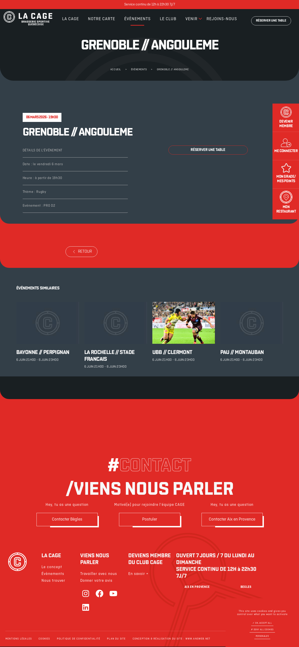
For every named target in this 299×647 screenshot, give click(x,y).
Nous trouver (53, 581)
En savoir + (138, 574)
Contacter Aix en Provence (232, 520)
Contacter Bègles (67, 520)
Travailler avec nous (98, 574)
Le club (168, 19)
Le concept (51, 567)
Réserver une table (271, 20)
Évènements (137, 19)
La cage (70, 19)
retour (81, 251)
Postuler (149, 520)
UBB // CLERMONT (172, 352)
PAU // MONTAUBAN (242, 352)
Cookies (44, 639)
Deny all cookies (262, 629)
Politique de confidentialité (78, 639)
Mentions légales (18, 639)
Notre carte (101, 19)
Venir (191, 19)
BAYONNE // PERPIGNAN (42, 352)
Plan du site (116, 639)
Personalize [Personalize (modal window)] (262, 636)
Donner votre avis (96, 581)
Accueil (115, 69)
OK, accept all (262, 623)
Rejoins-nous (222, 19)
